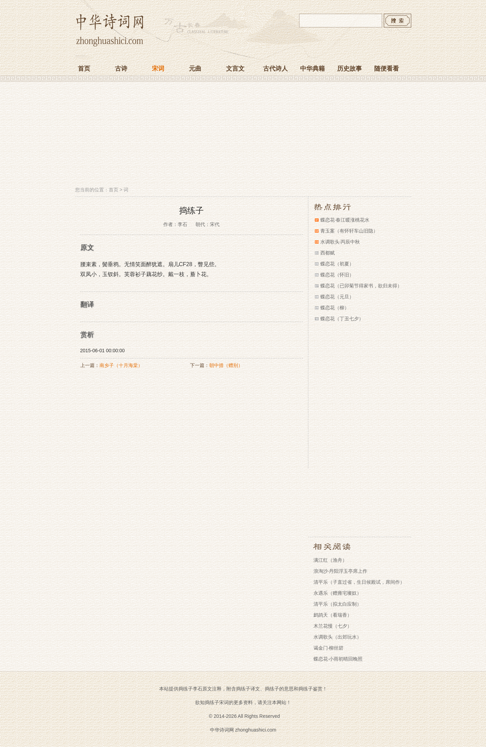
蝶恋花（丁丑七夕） (342, 318)
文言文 (235, 68)
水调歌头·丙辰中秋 (340, 242)
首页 (84, 68)
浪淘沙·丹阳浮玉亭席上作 (340, 571)
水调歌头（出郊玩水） (337, 637)
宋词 (158, 68)
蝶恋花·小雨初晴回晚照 (338, 659)
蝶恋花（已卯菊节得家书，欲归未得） (361, 285)
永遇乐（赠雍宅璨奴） (337, 593)
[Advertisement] (243, 135)
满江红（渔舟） (330, 560)
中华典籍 (312, 68)
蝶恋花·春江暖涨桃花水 (345, 220)
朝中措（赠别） (226, 365)
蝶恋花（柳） (334, 307)
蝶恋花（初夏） (337, 263)
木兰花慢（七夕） (332, 626)
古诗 (121, 68)
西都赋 (327, 253)
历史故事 (349, 68)
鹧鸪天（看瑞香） (332, 615)
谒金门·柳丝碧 (328, 648)
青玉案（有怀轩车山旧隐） (349, 231)
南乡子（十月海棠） (121, 365)
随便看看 (386, 68)
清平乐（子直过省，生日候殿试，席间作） (359, 582)
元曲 (195, 68)
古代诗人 (275, 68)
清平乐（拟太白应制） (337, 604)
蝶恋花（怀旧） (337, 274)
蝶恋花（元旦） (337, 296)
